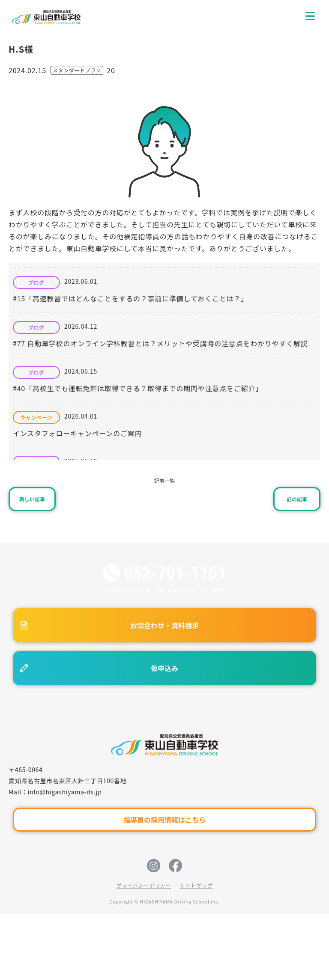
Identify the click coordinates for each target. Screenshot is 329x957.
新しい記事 (32, 498)
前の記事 (297, 498)
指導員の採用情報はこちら (164, 819)
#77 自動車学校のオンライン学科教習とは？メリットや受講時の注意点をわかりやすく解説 (160, 343)
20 (111, 70)
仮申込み (164, 668)
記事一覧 (164, 480)
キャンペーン (36, 417)
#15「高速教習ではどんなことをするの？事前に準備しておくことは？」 (130, 298)
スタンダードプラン (77, 70)
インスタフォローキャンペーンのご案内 (77, 433)
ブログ (36, 282)
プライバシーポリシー (144, 885)
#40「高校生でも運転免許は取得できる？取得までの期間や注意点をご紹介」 (138, 388)
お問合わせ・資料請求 (164, 625)
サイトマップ (195, 885)
